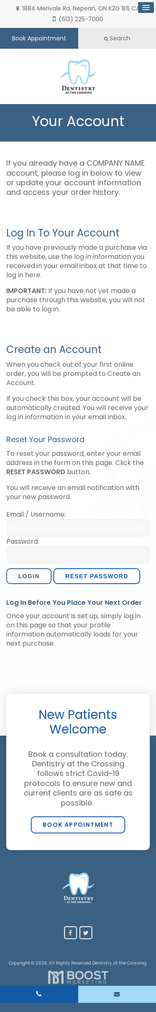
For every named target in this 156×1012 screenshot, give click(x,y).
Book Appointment (39, 38)
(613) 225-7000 (81, 19)
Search (117, 38)
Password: (22, 541)
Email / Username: (36, 514)
